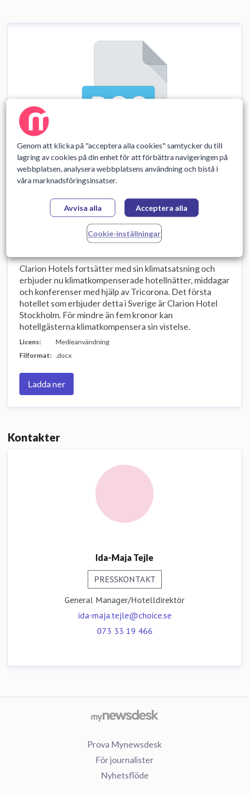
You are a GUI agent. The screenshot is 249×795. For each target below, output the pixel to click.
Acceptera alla (161, 207)
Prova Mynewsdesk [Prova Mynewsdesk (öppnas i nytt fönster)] (124, 744)
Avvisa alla (83, 207)
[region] (124, 178)
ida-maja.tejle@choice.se (124, 615)
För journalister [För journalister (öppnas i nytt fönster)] (124, 759)
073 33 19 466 (125, 630)
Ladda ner (46, 384)
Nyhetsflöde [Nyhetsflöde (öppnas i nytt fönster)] (125, 775)
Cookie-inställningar (124, 233)
